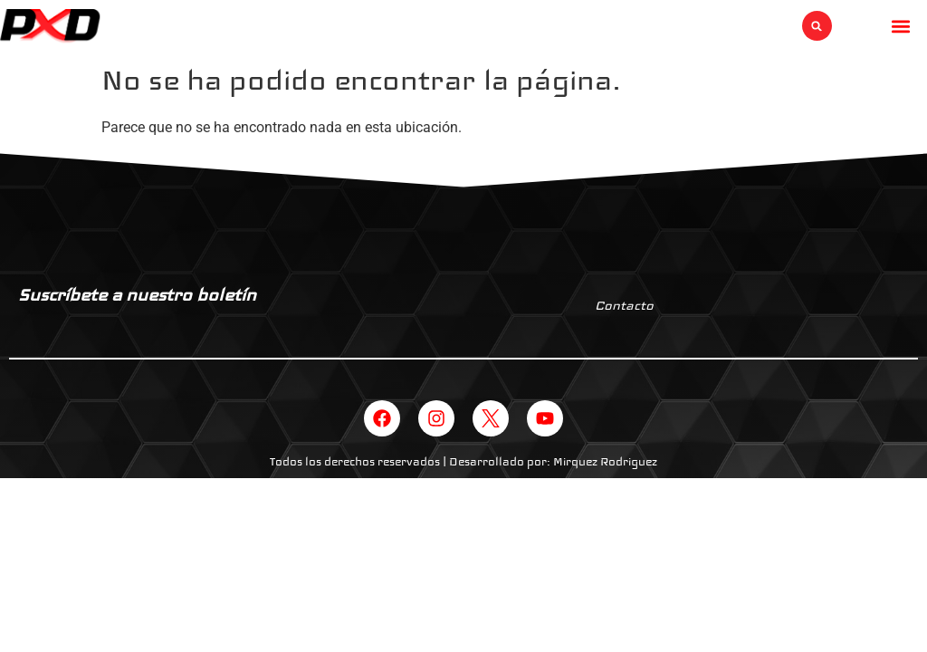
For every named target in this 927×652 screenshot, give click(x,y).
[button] (817, 26)
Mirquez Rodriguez (605, 462)
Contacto (624, 305)
